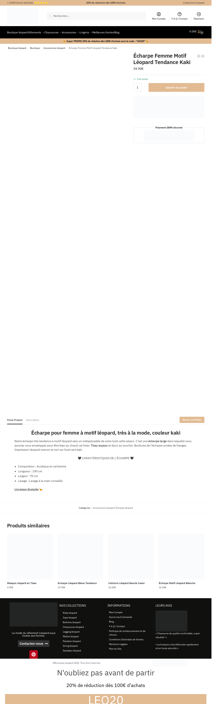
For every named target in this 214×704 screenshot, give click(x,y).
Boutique (35, 46)
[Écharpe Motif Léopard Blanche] (181, 554)
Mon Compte (159, 16)
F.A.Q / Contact (180, 16)
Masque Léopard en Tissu (21, 581)
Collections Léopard (193, 2)
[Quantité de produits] (137, 85)
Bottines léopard (72, 620)
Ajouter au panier (176, 85)
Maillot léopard (71, 634)
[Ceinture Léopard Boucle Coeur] (131, 554)
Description (32, 418)
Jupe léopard (70, 615)
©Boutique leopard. (63, 660)
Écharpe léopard (124, 505)
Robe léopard (70, 610)
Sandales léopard (72, 648)
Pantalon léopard (72, 639)
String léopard (70, 643)
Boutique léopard (17, 46)
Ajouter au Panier (192, 417)
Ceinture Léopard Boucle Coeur (126, 581)
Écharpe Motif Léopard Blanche (177, 581)
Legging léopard (71, 629)
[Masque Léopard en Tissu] (30, 554)
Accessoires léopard (54, 46)
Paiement (199, 16)
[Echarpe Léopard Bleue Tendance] (80, 554)
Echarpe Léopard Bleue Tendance (77, 581)
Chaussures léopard (73, 624)
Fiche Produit (14, 418)
